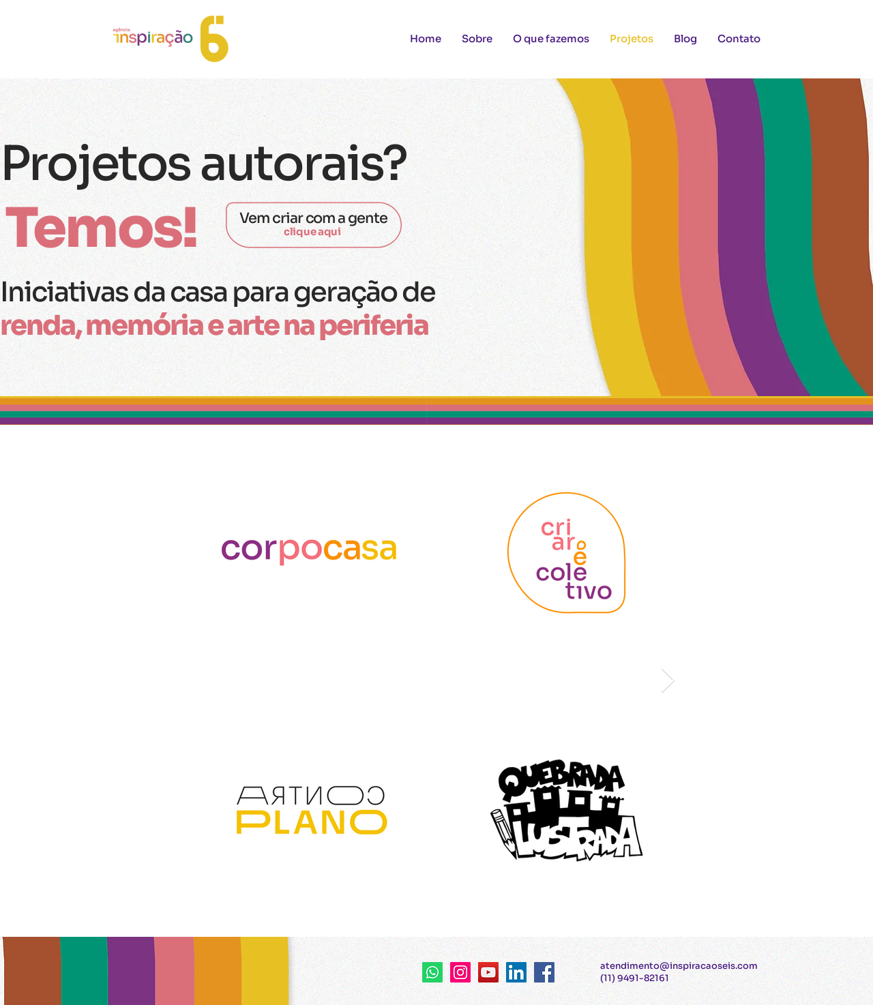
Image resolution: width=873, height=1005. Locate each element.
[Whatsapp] (432, 972)
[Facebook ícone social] (544, 972)
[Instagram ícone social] (460, 972)
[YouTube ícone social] (488, 972)
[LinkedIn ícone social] (516, 972)
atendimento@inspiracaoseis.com (679, 966)
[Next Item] (668, 681)
